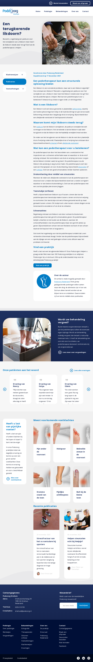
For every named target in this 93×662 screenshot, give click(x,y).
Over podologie (8, 628)
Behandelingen (62, 11)
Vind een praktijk (42, 265)
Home (38, 11)
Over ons (75, 11)
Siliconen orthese (24, 637)
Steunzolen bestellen (63, 638)
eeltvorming (77, 109)
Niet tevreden (64, 643)
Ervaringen (25, 648)
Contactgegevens (65, 628)
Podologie (48, 11)
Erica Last (43, 632)
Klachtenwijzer (12, 75)
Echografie (25, 628)
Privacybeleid (8, 658)
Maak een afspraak (80, 3)
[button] (24, 75)
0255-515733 (20, 607)
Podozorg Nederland (62, 282)
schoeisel (53, 143)
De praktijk (44, 628)
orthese (39, 170)
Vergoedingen (8, 636)
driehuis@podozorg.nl (23, 611)
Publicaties (10, 82)
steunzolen (82, 167)
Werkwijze (6, 632)
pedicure (40, 127)
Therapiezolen (26, 632)
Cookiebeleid (22, 658)
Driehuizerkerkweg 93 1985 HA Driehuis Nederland (23, 601)
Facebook (62, 646)
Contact (85, 11)
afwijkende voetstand (70, 143)
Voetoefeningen (12, 89)
